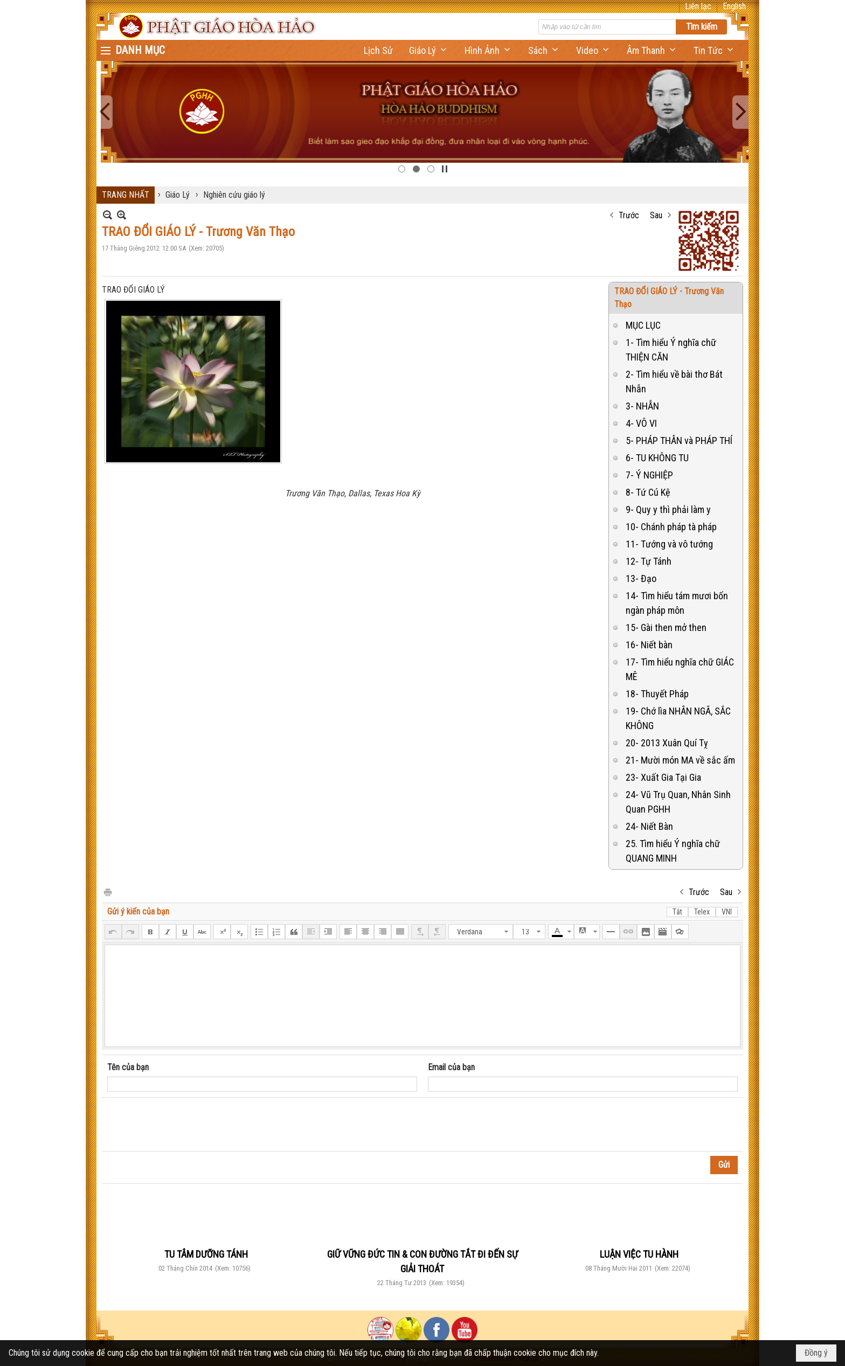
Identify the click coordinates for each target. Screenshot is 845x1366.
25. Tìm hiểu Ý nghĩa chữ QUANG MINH (673, 851)
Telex (702, 911)
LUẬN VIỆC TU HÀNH (639, 1254)
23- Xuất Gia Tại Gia (663, 777)
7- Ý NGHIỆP (649, 475)
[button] (428, 50)
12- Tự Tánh (648, 561)
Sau (656, 215)
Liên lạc (698, 6)
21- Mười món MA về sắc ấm (680, 760)
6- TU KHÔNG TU (657, 457)
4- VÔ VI (641, 423)
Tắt (677, 911)
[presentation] (189, 1125)
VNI (727, 911)
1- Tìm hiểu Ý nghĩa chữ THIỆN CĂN (671, 350)
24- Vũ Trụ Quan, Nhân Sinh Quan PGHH (678, 802)
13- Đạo (641, 578)
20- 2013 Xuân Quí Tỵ (667, 742)
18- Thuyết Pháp (657, 693)
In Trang (107, 891)
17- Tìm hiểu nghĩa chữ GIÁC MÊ (680, 669)
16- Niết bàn (649, 644)
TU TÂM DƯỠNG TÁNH (206, 1254)
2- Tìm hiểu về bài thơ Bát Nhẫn (674, 381)
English (734, 6)
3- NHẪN (642, 406)
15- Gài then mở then (666, 627)
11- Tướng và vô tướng (669, 544)
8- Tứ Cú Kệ (648, 492)
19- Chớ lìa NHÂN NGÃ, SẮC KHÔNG (678, 718)
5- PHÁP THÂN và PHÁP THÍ (679, 440)
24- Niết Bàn (649, 826)
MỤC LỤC (643, 325)
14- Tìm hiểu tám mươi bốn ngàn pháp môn (677, 603)
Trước (629, 215)
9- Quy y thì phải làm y (668, 509)
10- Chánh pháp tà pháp (671, 526)
